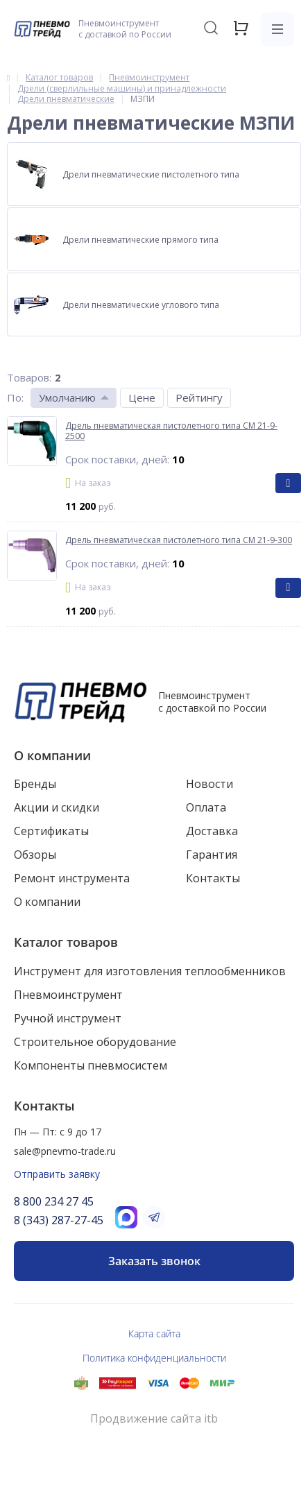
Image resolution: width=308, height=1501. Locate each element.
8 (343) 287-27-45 (58, 1220)
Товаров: (29, 377)
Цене (141, 397)
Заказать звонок (154, 1261)
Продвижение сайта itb (154, 1419)
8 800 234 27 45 (54, 1201)
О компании (52, 755)
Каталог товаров (66, 942)
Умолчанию (67, 397)
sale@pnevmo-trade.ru (65, 1151)
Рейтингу (199, 397)
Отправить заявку (57, 1174)
